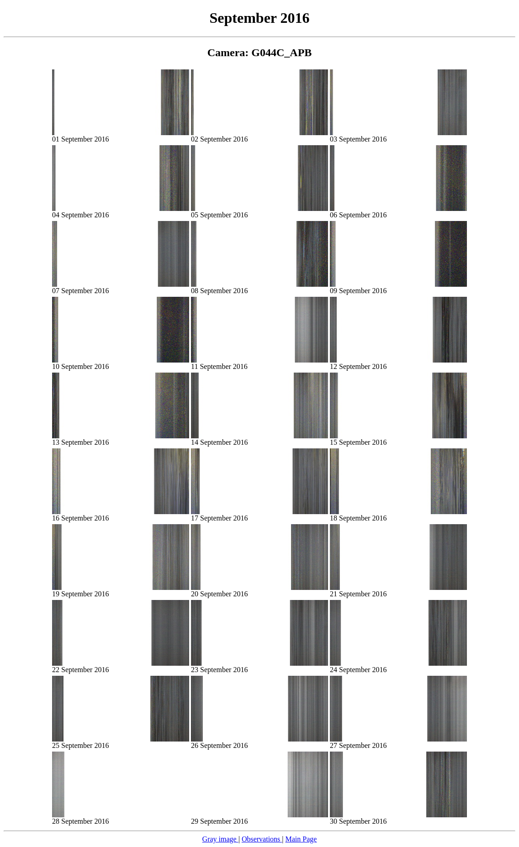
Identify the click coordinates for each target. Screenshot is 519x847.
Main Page (301, 839)
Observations (262, 839)
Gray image (220, 839)
